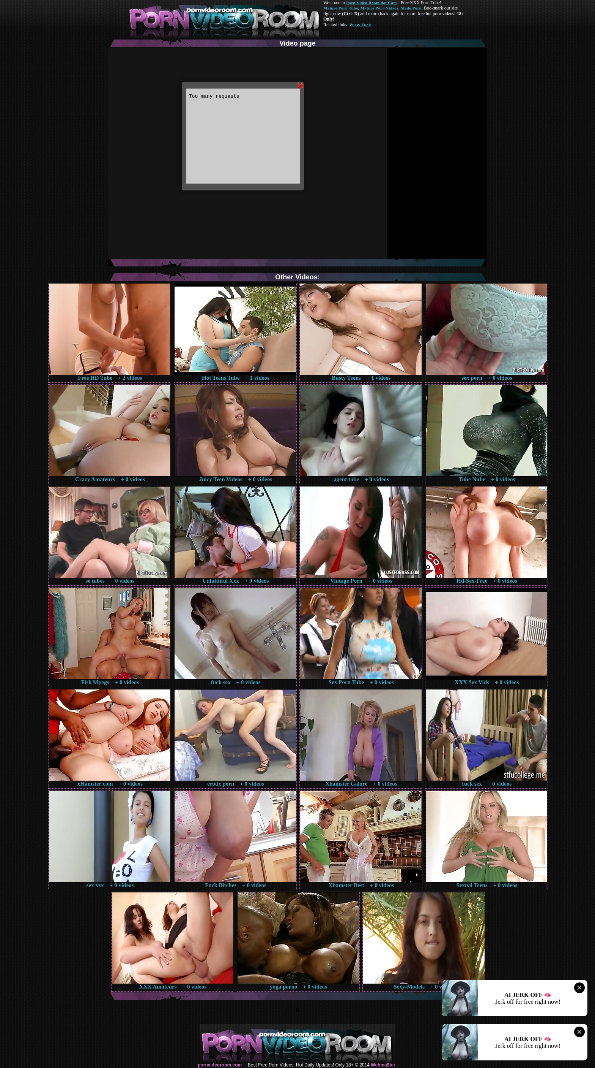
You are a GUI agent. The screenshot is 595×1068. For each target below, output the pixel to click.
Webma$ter (383, 1065)
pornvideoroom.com (220, 1065)
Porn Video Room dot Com (371, 2)
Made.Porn (411, 8)
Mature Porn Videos (379, 8)
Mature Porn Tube (340, 8)
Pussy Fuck (360, 24)
